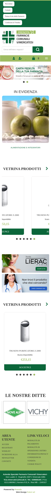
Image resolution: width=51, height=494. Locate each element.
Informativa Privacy (37, 454)
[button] (24, 81)
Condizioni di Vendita (12, 23)
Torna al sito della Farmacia (14, 16)
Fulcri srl (31, 492)
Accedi (5, 444)
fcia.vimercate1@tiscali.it (15, 480)
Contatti (8, 10)
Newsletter (9, 4)
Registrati (7, 448)
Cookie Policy (34, 464)
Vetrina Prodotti (22, 169)
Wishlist (6, 451)
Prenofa (18, 489)
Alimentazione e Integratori (25, 147)
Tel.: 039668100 (34, 480)
